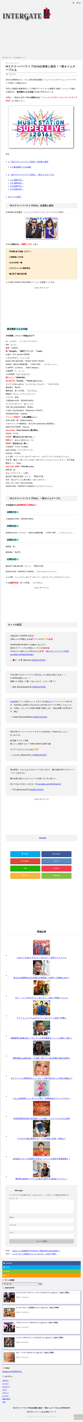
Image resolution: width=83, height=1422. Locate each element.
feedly (56, 875)
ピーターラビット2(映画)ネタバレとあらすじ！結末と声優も (37, 1307)
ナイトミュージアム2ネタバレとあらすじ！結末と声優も (41, 1018)
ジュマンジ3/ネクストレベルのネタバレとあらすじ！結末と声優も (40, 1337)
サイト (11, 1232)
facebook (7, 1263)
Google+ (25, 861)
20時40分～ (17, 183)
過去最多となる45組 (20, 167)
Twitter (25, 854)
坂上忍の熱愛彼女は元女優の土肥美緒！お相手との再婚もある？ (41, 978)
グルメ (4, 1390)
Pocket (56, 868)
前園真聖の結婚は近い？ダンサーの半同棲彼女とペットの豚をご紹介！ (42, 1038)
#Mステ (48, 702)
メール (12, 1225)
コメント (13, 1198)
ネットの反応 (14, 197)
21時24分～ (17, 189)
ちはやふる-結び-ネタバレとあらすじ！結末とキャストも (41, 958)
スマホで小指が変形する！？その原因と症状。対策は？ (41, 1139)
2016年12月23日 (39, 687)
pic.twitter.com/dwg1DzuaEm (22, 654)
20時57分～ (17, 186)
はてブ (56, 861)
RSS (25, 875)
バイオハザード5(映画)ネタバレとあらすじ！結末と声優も (34, 1254)
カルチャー (6, 1387)
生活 (3, 1402)
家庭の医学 (6, 1399)
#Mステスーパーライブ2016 (57, 651)
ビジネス (5, 1396)
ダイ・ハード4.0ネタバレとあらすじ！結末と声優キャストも (41, 998)
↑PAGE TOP (78, 1417)
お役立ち (5, 1380)
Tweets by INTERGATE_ (12, 1372)
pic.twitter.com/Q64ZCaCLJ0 (49, 784)
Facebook (56, 854)
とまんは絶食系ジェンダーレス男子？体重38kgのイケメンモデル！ (41, 1098)
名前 (11, 1217)
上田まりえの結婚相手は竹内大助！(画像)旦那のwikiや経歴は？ (36, 1251)
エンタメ (5, 1384)
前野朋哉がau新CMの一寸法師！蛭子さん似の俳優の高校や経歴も (41, 1058)
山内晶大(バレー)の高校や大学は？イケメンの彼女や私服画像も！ (41, 1159)
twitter (6, 1267)
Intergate (42, 838)
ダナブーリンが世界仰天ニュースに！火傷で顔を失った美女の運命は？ (42, 1078)
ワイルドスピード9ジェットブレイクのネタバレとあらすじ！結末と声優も (43, 1292)
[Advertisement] (41, 39)
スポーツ (5, 1393)
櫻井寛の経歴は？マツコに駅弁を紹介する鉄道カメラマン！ (41, 1179)
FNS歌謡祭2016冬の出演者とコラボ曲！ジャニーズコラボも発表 (41, 1118)
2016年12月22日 (38, 660)
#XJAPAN (14, 702)
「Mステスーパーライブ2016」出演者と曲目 (28, 162)
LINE (25, 868)
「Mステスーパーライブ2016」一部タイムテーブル (31, 175)
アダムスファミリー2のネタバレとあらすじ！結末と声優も (37, 1322)
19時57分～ (17, 180)
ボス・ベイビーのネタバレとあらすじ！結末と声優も (35, 1352)
